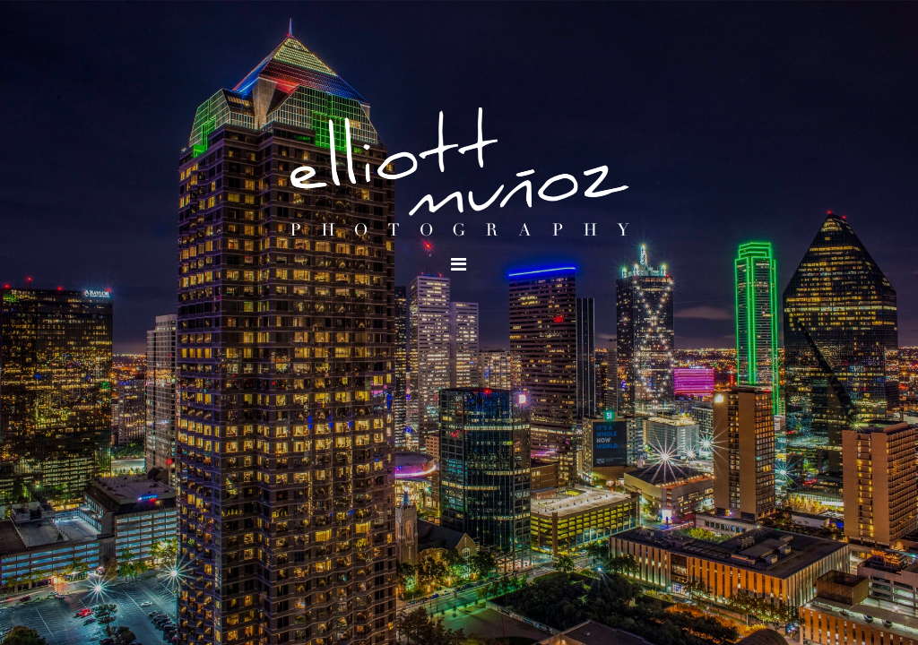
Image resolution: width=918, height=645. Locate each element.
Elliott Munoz (459, 175)
